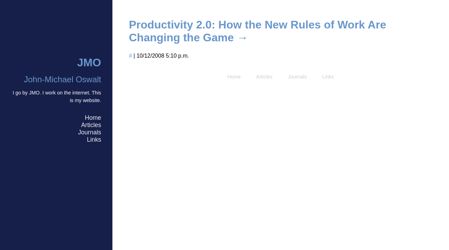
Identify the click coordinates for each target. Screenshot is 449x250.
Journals (89, 132)
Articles (91, 125)
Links (94, 139)
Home (93, 117)
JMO (89, 62)
